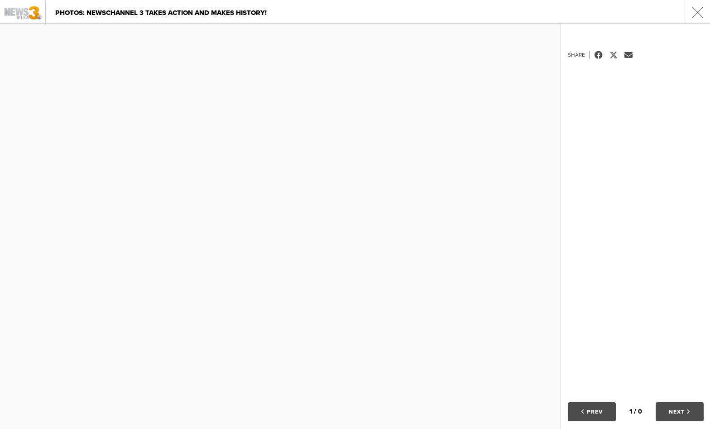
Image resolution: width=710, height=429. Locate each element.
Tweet (616, 55)
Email (631, 55)
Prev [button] (592, 412)
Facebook (602, 55)
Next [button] (680, 412)
